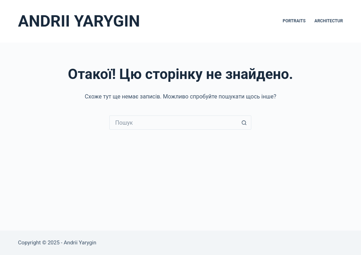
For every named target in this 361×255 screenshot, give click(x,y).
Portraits (294, 20)
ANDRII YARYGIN (79, 21)
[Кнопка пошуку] (244, 122)
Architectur (328, 20)
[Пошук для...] (173, 122)
